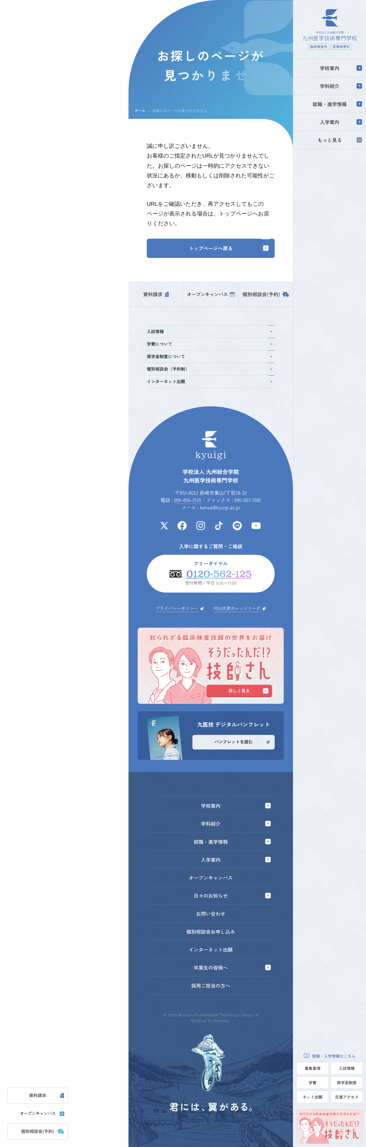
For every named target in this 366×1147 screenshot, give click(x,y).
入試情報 (347, 1068)
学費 (312, 1082)
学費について (210, 344)
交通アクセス (347, 1097)
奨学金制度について (210, 357)
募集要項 (312, 1068)
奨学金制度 (347, 1082)
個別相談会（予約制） (210, 369)
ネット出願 (312, 1097)
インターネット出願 (210, 382)
